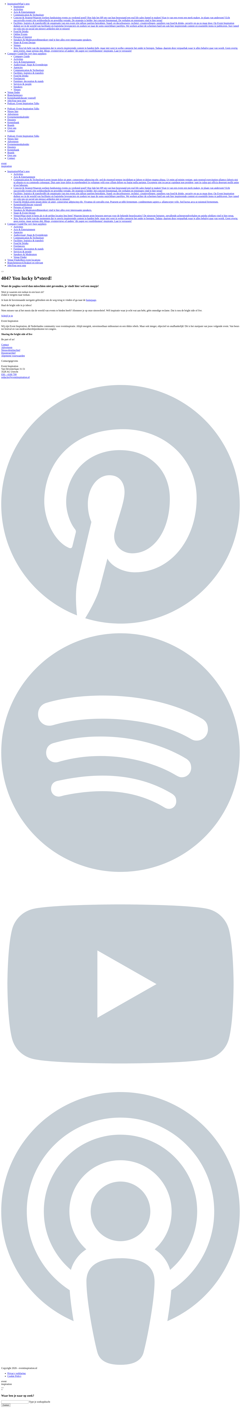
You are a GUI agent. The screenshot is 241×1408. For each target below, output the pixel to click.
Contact (11, 130)
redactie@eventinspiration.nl (15, 377)
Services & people (23, 84)
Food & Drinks (21, 31)
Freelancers (19, 78)
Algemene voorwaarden (13, 355)
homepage (91, 300)
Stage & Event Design (25, 42)
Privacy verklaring (16, 1373)
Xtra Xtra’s (126, 49)
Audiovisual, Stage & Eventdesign (30, 64)
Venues (17, 45)
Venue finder (13, 92)
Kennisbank (21, 98)
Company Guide (26, 53)
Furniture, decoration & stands (29, 81)
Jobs (16, 100)
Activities (18, 9)
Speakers (18, 86)
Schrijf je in (7, 315)
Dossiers (11, 119)
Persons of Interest (23, 37)
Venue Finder (20, 257)
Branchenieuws (15, 95)
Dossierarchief (8, 353)
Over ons (11, 128)
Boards (10, 125)
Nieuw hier (12, 111)
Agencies (18, 67)
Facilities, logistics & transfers (126, 26)
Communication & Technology (29, 15)
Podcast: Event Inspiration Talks (23, 103)
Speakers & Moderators (53, 39)
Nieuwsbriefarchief (10, 350)
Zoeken (5, 1405)
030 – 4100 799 (9, 374)
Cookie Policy (14, 1376)
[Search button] (2, 271)
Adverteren (12, 114)
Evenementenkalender (18, 117)
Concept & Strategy (122, 19)
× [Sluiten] (2, 1389)
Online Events (21, 34)
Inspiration (18, 3)
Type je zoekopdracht (39, 1401)
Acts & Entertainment (24, 12)
